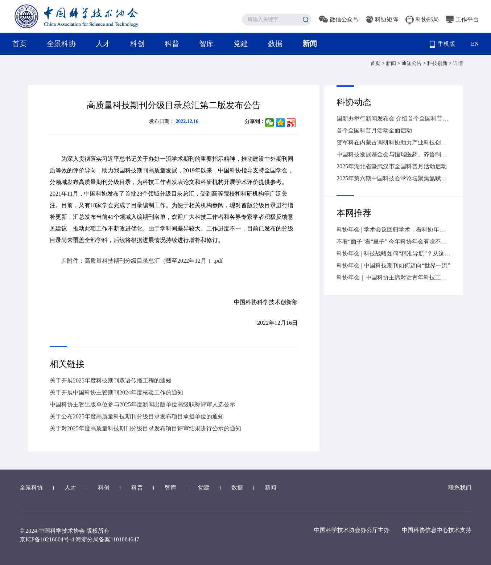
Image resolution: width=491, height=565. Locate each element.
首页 (19, 44)
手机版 (442, 44)
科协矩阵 (382, 19)
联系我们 (459, 487)
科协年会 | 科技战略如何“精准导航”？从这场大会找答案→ (393, 253)
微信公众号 (339, 19)
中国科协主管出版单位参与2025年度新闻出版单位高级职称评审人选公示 (142, 404)
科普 (172, 44)
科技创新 (438, 63)
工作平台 (462, 19)
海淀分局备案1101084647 (107, 539)
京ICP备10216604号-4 (47, 539)
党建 (241, 44)
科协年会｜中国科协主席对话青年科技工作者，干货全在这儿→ (393, 277)
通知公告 (412, 63)
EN (475, 44)
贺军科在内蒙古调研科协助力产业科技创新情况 (393, 142)
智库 (206, 44)
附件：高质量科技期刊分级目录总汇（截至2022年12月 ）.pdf (142, 261)
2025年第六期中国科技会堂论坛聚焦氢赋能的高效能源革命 (393, 178)
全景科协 (61, 44)
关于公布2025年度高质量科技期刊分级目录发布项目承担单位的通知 (137, 416)
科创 (137, 44)
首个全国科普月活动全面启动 (374, 130)
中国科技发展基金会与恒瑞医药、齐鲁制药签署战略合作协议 (393, 154)
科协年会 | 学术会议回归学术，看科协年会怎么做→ (393, 229)
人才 (103, 44)
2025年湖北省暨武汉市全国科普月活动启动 (392, 166)
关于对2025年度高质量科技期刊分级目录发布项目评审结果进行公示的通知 (145, 428)
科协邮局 (422, 19)
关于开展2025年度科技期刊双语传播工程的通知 (111, 380)
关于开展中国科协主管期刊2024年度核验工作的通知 (116, 392)
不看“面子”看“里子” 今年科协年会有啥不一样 (393, 241)
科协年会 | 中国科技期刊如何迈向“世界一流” (393, 265)
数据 (275, 44)
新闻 (309, 44)
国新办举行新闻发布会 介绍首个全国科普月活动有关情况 (393, 118)
